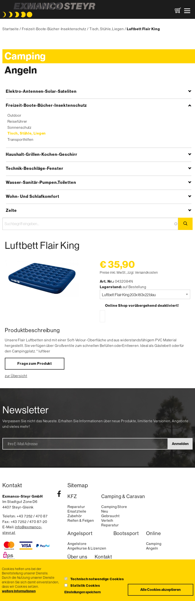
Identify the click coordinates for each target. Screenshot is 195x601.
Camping (25, 56)
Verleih (107, 520)
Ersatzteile (76, 511)
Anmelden (180, 444)
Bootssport (126, 533)
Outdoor (14, 115)
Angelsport (80, 533)
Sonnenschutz (19, 127)
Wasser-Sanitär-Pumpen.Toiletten (41, 182)
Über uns (77, 557)
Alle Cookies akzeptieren (160, 589)
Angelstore (77, 544)
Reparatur (76, 507)
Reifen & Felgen (80, 520)
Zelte (11, 210)
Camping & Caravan (123, 496)
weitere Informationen (19, 591)
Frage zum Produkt (34, 363)
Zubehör (74, 516)
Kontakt (103, 557)
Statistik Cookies (85, 586)
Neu (104, 511)
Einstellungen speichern (82, 592)
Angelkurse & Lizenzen (86, 548)
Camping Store (114, 507)
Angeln (21, 70)
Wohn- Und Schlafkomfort (32, 196)
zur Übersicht (16, 376)
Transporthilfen (20, 139)
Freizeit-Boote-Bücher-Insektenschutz (54, 29)
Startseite (10, 29)
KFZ (72, 496)
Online (153, 533)
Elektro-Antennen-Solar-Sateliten (41, 91)
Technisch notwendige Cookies (97, 579)
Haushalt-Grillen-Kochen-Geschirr (41, 154)
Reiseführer (17, 121)
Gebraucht (110, 516)
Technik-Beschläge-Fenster (34, 168)
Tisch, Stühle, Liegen (106, 29)
